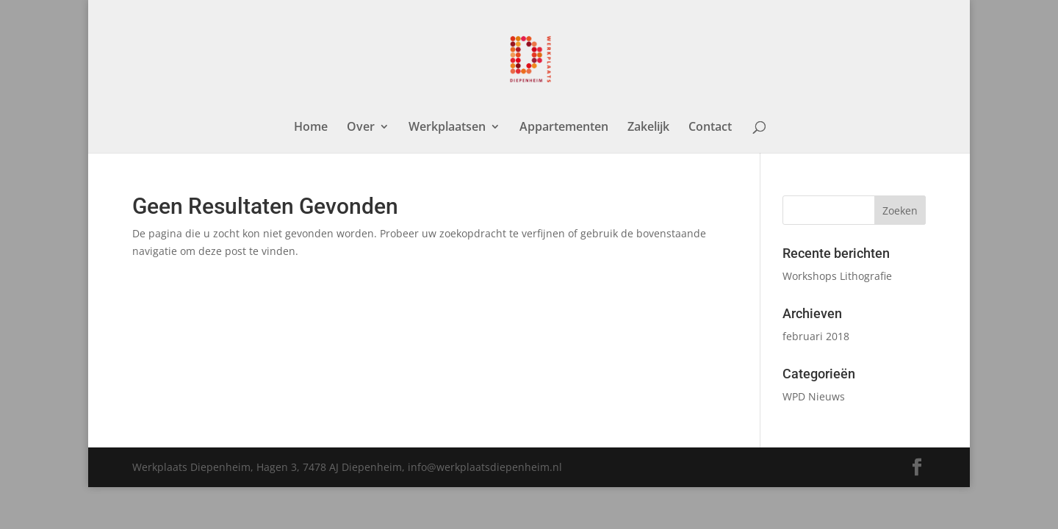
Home (311, 127)
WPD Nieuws (813, 396)
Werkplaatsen (447, 127)
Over (361, 127)
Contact (710, 127)
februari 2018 (815, 336)
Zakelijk (648, 127)
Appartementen (563, 127)
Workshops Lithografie (837, 276)
